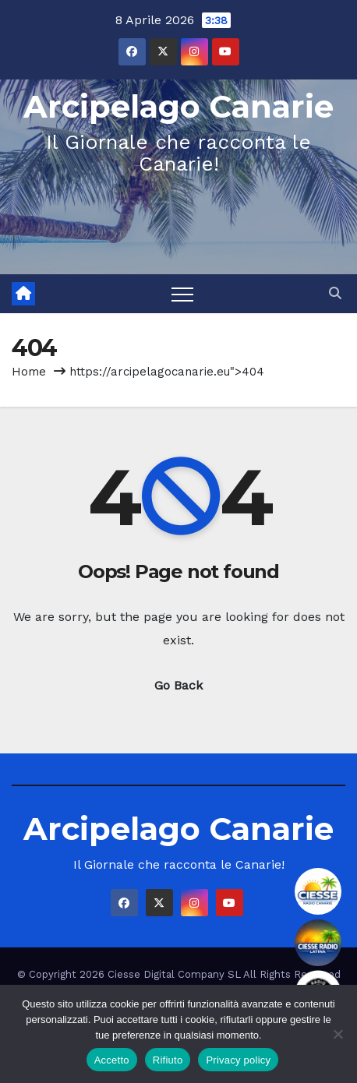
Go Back (178, 685)
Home (29, 372)
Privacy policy (238, 1060)
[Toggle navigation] (182, 293)
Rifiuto (168, 1060)
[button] (335, 293)
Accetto (111, 1060)
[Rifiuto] (337, 1034)
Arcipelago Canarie (178, 106)
